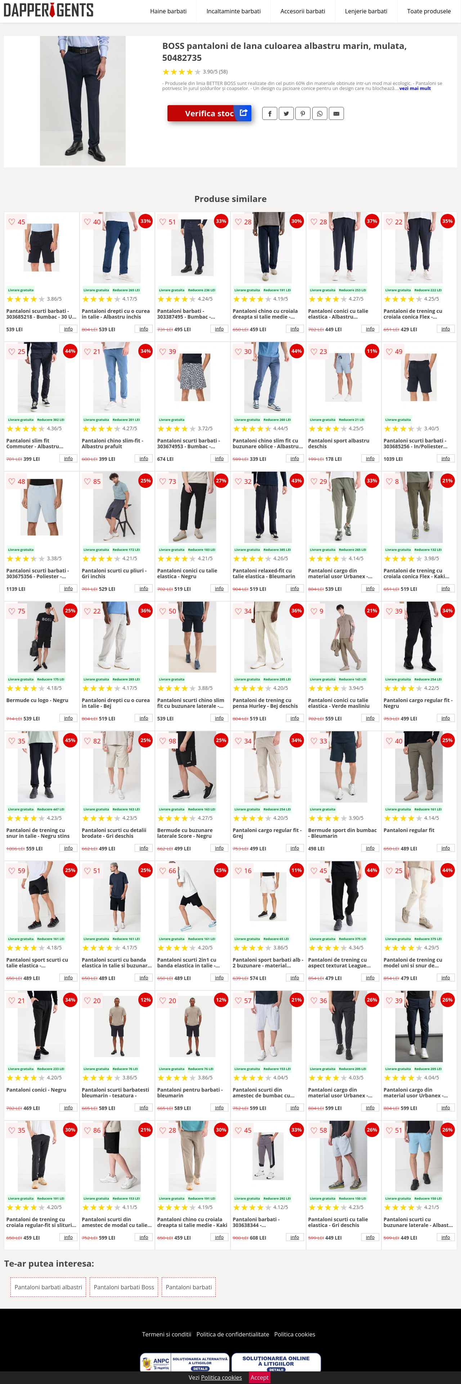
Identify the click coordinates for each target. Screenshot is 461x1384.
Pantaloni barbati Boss (124, 1287)
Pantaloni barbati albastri (48, 1287)
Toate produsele (429, 11)
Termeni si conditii (167, 1334)
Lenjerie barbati (366, 11)
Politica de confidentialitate (233, 1334)
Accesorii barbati (303, 11)
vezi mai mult (415, 88)
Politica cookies (294, 1334)
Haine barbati (168, 11)
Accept (260, 1377)
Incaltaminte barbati (233, 11)
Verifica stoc (218, 113)
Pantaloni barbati (189, 1287)
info (68, 328)
